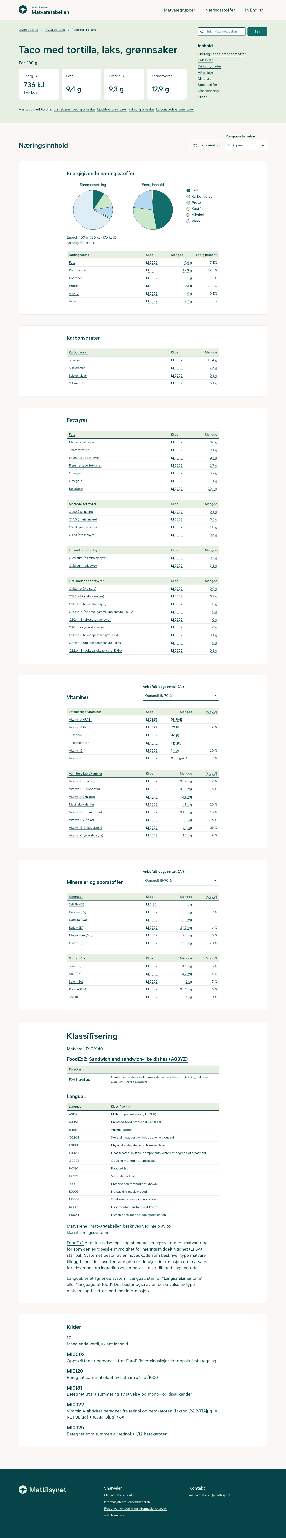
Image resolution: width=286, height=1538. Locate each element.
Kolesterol (76, 489)
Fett (72, 262)
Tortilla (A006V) (136, 1082)
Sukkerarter (77, 368)
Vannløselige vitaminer (85, 773)
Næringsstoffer (220, 10)
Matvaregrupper (179, 10)
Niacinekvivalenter (81, 804)
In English (254, 10)
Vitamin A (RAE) (80, 719)
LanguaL (75, 1278)
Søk (257, 31)
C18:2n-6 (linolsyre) (82, 588)
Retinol (77, 735)
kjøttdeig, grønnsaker (112, 109)
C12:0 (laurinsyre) (81, 512)
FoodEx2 (75, 1242)
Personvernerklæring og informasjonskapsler (135, 1508)
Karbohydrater (209, 66)
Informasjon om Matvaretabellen (127, 1502)
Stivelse (74, 360)
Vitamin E (75, 758)
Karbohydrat (77, 270)
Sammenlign (206, 145)
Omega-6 (76, 481)
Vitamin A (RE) (79, 727)
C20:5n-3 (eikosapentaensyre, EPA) (94, 635)
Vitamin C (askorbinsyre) (86, 835)
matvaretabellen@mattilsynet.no (212, 1495)
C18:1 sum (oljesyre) (83, 565)
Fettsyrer (205, 60)
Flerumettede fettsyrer (85, 465)
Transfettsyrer (79, 450)
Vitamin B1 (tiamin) (82, 781)
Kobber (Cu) (77, 989)
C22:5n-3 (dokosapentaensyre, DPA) (95, 643)
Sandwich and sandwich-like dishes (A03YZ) (138, 1059)
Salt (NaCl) (76, 904)
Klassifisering (208, 91)
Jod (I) (73, 997)
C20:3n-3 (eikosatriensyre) (87, 604)
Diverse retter (28, 30)
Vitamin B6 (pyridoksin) (85, 812)
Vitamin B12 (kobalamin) (85, 827)
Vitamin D (76, 750)
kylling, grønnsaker (141, 109)
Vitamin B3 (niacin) (82, 797)
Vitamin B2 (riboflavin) (84, 789)
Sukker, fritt (77, 383)
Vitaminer (205, 72)
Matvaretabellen (50, 12)
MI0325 (151, 719)
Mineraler (205, 78)
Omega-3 (75, 473)
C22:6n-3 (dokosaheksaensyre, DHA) (95, 650)
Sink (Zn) (75, 974)
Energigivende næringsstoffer (222, 54)
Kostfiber (75, 278)
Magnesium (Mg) (80, 935)
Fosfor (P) (76, 943)
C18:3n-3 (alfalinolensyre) (86, 596)
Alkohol (74, 293)
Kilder (202, 97)
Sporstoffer (207, 85)
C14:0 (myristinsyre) (83, 519)
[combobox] (221, 31)
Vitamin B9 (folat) (81, 820)
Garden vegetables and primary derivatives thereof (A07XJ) (153, 1077)
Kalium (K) (76, 927)
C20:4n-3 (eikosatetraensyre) (90, 619)
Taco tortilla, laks (84, 30)
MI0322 (151, 727)
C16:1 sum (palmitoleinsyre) (88, 558)
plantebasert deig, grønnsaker (74, 109)
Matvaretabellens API (119, 1495)
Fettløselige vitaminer (85, 712)
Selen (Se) (76, 981)
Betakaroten (80, 743)
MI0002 (151, 262)
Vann (72, 301)
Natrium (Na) (78, 920)
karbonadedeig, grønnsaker (175, 109)
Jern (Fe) (75, 966)
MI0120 (151, 904)
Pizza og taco (55, 30)
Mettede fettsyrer (82, 442)
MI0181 (151, 270)
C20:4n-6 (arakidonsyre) (86, 627)
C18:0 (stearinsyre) (82, 535)
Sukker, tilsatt (78, 375)
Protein (74, 286)
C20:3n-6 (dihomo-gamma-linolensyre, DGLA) (101, 612)
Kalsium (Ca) (77, 912)
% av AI (211, 712)
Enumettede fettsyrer (84, 458)
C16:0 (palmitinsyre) (83, 527)
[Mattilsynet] (42, 1489)
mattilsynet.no (114, 1515)
